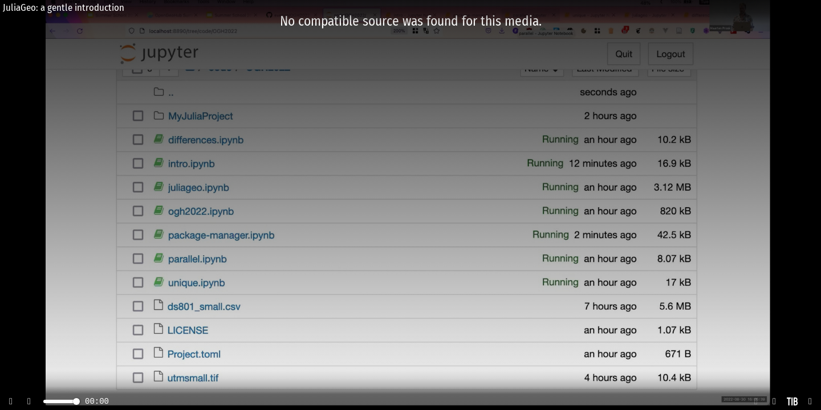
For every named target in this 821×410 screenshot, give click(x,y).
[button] (756, 401)
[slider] (76, 401)
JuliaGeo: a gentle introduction (63, 7)
